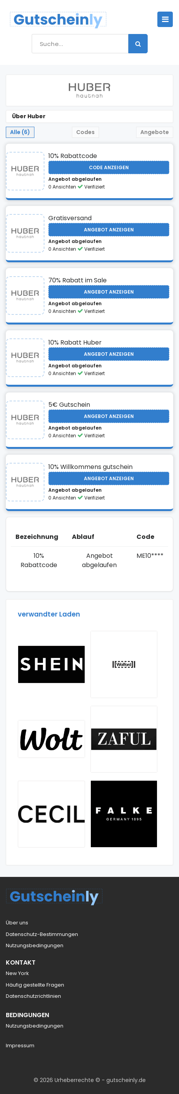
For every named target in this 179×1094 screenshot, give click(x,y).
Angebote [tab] (154, 132)
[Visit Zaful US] (124, 739)
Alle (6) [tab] (20, 132)
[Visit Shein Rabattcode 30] (51, 664)
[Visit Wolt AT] (51, 739)
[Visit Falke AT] (124, 814)
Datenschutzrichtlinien (33, 996)
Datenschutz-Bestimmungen (42, 934)
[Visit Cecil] (51, 814)
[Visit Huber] (25, 171)
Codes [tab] (85, 132)
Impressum (20, 1045)
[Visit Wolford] (124, 664)
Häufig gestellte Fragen (35, 985)
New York (17, 973)
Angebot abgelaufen (75, 179)
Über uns (17, 922)
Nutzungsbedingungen (34, 945)
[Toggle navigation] (165, 19)
